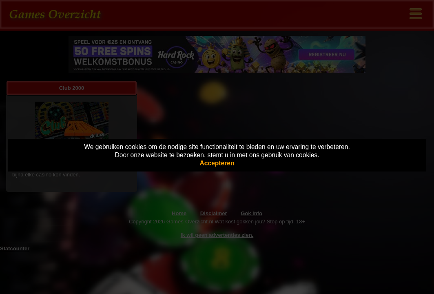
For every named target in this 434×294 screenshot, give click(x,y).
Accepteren (217, 163)
